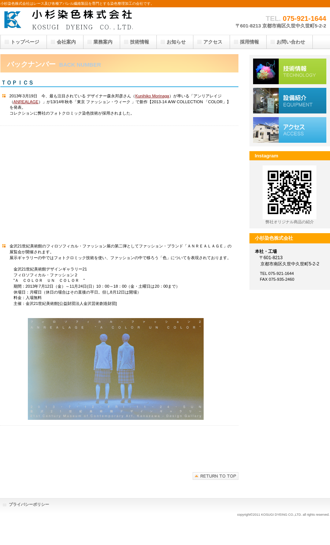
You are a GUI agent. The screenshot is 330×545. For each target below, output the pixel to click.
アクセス (289, 130)
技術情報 (289, 71)
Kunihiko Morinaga (152, 96)
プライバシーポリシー (29, 504)
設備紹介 (289, 100)
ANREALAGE (26, 102)
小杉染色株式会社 (73, 21)
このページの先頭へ (215, 476)
